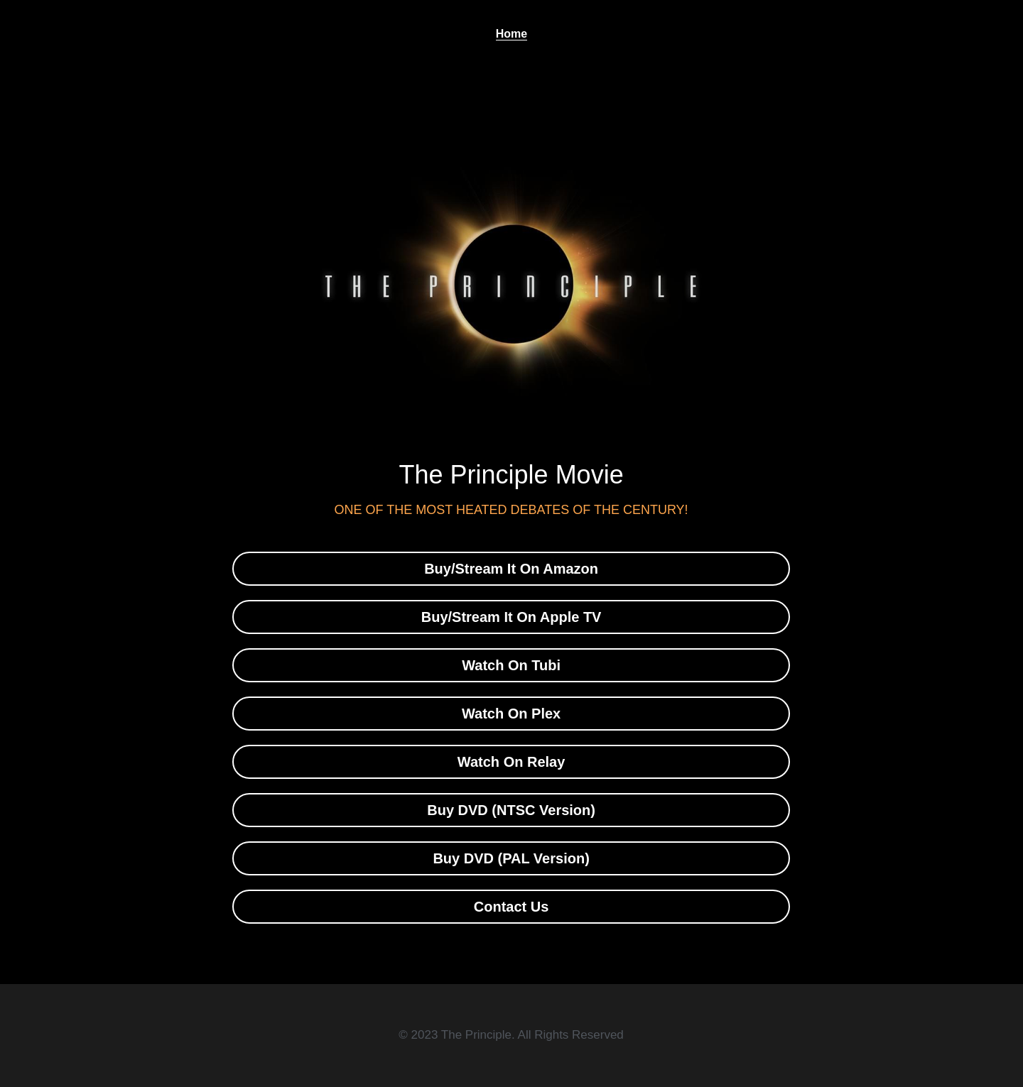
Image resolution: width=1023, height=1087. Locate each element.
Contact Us (511, 906)
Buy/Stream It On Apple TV (511, 617)
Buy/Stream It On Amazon (511, 569)
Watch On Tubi (511, 665)
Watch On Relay (511, 762)
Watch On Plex (511, 713)
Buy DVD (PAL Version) (511, 858)
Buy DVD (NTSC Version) (511, 810)
